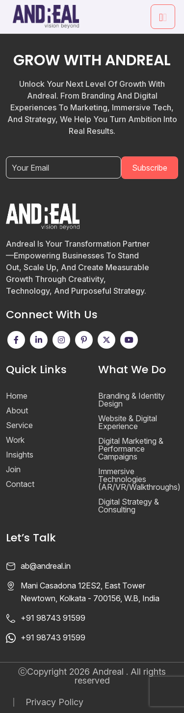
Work (15, 440)
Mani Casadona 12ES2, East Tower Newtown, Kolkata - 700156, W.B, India (90, 592)
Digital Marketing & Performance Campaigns (130, 448)
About (17, 410)
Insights (19, 454)
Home (16, 396)
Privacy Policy (54, 702)
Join (13, 469)
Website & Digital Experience (127, 422)
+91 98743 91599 (53, 618)
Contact (20, 484)
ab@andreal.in (46, 566)
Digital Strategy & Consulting (128, 505)
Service (19, 425)
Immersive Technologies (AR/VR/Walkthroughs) (139, 479)
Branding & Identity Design (131, 399)
